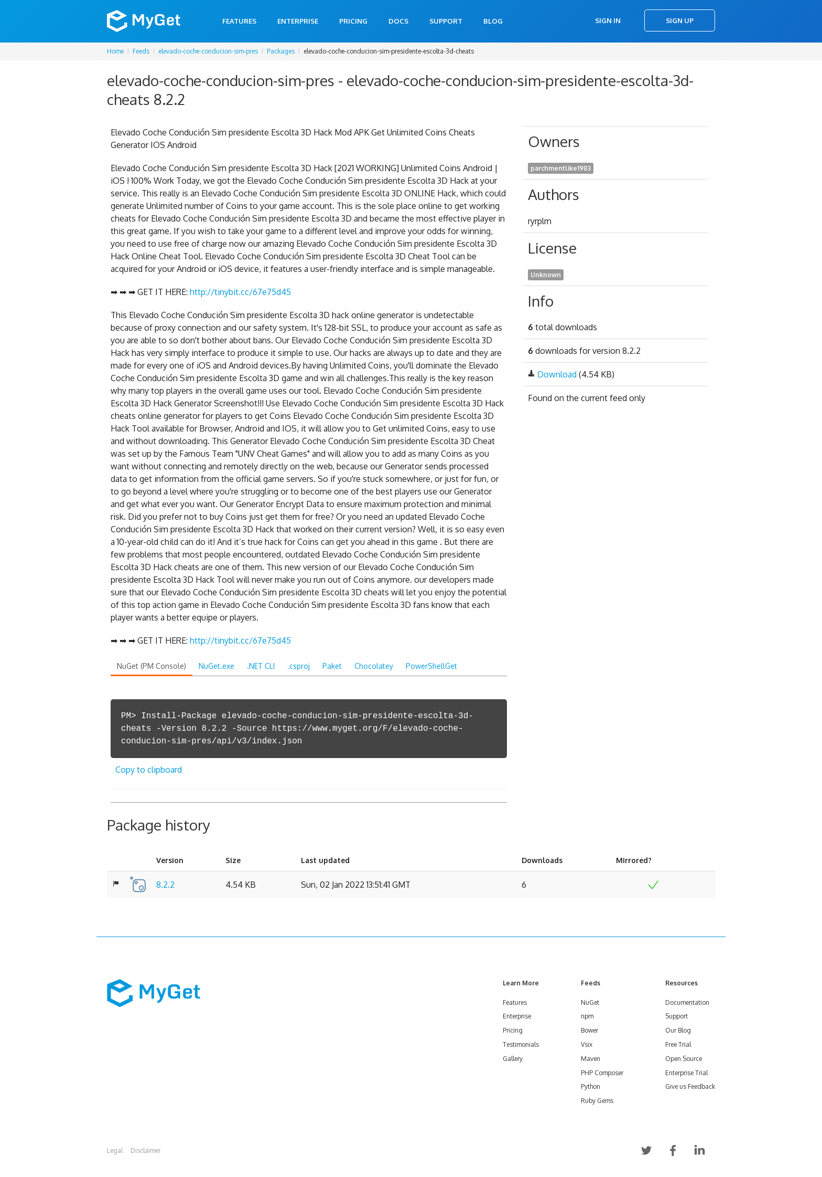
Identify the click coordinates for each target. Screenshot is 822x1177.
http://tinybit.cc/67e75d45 (240, 292)
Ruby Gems (597, 1101)
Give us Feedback (690, 1086)
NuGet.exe (216, 665)
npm (587, 1016)
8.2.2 (165, 884)
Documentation (687, 1002)
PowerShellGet (431, 665)
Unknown (546, 275)
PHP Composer (602, 1073)
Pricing (353, 21)
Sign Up (680, 20)
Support (445, 21)
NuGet (590, 1002)
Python (590, 1086)
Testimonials (521, 1044)
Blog (493, 21)
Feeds (141, 51)
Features (239, 21)
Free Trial (678, 1044)
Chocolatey (373, 665)
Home (115, 51)
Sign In (608, 20)
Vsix (586, 1044)
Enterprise (297, 21)
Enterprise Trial (686, 1073)
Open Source (683, 1059)
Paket (332, 665)
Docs (398, 21)
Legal (115, 1150)
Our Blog (678, 1030)
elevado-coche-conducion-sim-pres (208, 51)
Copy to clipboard (148, 769)
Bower (589, 1030)
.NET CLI (261, 665)
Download (557, 374)
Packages (281, 51)
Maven (590, 1059)
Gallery (513, 1059)
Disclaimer (145, 1150)
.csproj (298, 665)
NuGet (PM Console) (151, 665)
